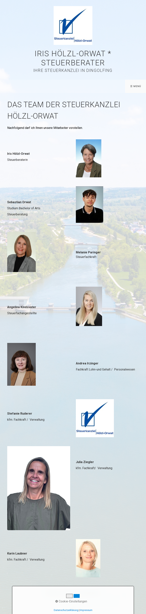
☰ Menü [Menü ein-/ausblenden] (135, 86)
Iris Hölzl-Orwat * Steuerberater (73, 58)
